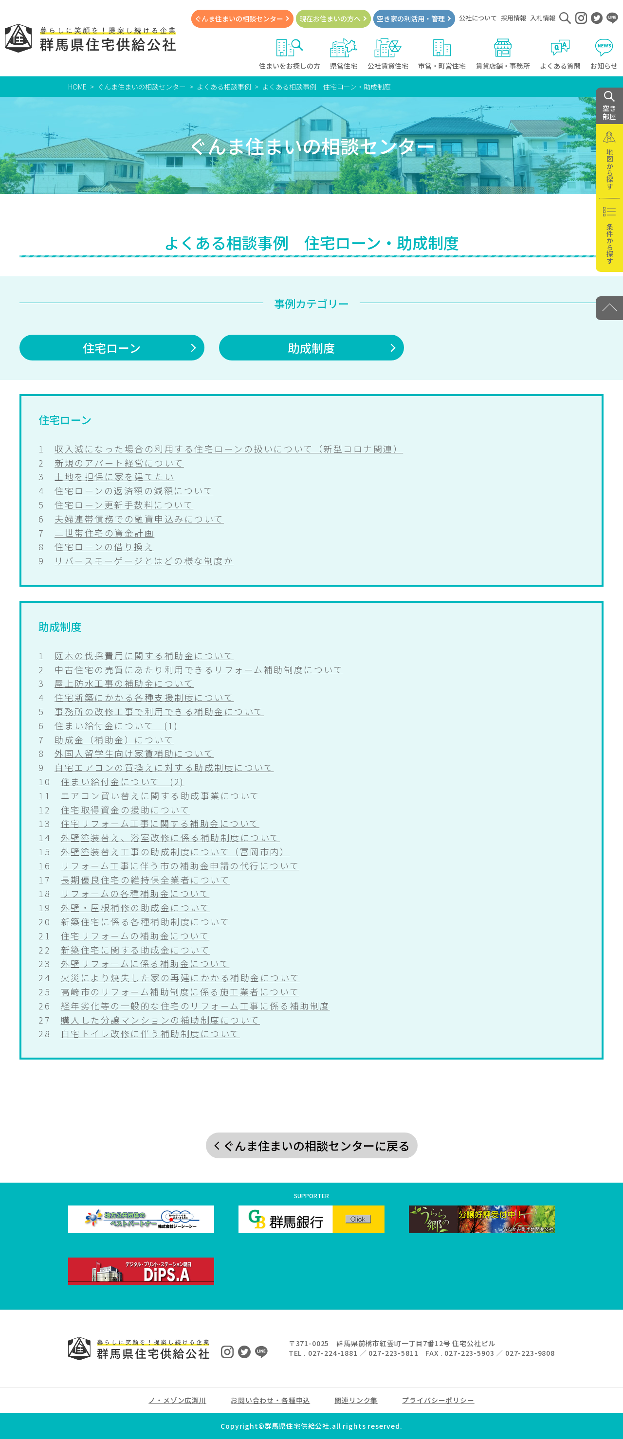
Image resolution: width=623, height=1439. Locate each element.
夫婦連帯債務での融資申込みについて (139, 518)
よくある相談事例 (224, 86)
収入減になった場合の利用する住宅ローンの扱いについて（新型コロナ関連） (229, 448)
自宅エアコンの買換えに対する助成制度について (164, 767)
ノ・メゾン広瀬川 (177, 1400)
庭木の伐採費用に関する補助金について (144, 655)
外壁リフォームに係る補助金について (145, 963)
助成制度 (311, 347)
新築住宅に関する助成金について (135, 949)
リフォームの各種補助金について (135, 893)
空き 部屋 (609, 106)
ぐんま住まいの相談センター (239, 18)
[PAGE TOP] (609, 308)
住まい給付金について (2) (122, 781)
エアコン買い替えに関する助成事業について (160, 795)
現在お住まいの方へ (330, 18)
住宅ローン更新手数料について (124, 504)
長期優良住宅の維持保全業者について (145, 879)
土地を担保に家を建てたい (114, 476)
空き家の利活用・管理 (411, 18)
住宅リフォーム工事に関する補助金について (160, 823)
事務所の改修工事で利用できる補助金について (159, 711)
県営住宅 (344, 54)
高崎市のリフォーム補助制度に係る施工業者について (180, 991)
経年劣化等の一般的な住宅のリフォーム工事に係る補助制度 (195, 1005)
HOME (77, 86)
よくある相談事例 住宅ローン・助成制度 (326, 86)
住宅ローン (112, 347)
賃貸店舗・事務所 (503, 54)
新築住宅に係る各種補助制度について (145, 921)
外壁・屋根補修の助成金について (135, 907)
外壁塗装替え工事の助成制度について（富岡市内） (175, 851)
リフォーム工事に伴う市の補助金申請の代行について (180, 865)
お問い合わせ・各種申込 (270, 1400)
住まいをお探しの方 (289, 54)
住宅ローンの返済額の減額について (134, 490)
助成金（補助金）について (114, 739)
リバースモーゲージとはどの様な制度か (144, 560)
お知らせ (604, 54)
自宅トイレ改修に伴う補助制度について (150, 1033)
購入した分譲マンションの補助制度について (160, 1019)
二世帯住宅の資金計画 (104, 532)
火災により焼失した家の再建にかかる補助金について (180, 977)
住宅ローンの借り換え (104, 546)
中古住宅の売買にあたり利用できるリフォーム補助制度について (199, 669)
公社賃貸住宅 (387, 54)
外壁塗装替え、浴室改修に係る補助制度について (170, 837)
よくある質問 (560, 54)
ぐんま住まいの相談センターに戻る (316, 1145)
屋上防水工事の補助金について (124, 683)
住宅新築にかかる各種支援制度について (144, 697)
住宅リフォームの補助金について (135, 935)
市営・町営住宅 (442, 54)
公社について (478, 17)
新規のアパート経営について (119, 462)
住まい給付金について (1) (116, 725)
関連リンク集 (356, 1400)
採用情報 (513, 17)
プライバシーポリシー (438, 1400)
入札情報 (542, 17)
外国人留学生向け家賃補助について (134, 753)
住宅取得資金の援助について (125, 809)
